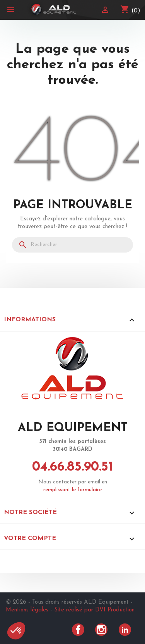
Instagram (101, 629)
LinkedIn (125, 629)
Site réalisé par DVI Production (94, 610)
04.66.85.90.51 (72, 467)
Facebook (78, 629)
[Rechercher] (72, 245)
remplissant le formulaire (72, 490)
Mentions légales (27, 610)
